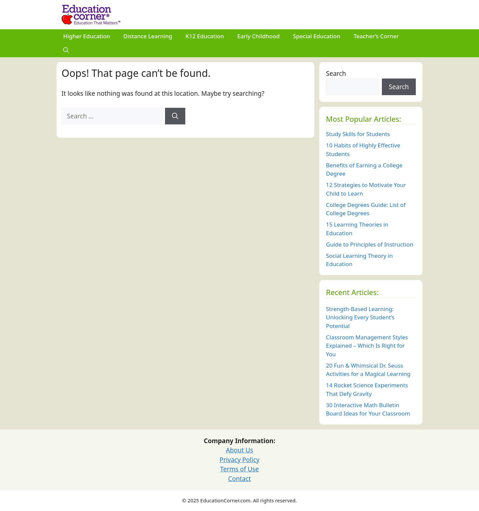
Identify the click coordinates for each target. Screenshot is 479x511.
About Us (239, 450)
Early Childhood (258, 36)
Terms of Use (239, 469)
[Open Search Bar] (66, 50)
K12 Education (205, 36)
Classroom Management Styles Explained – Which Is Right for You (367, 345)
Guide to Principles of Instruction (369, 244)
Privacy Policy (239, 459)
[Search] (175, 116)
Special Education (316, 36)
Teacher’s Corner (376, 36)
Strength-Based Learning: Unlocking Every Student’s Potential (360, 317)
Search (336, 73)
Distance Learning (147, 36)
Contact (239, 478)
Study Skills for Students (358, 134)
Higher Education (86, 36)
